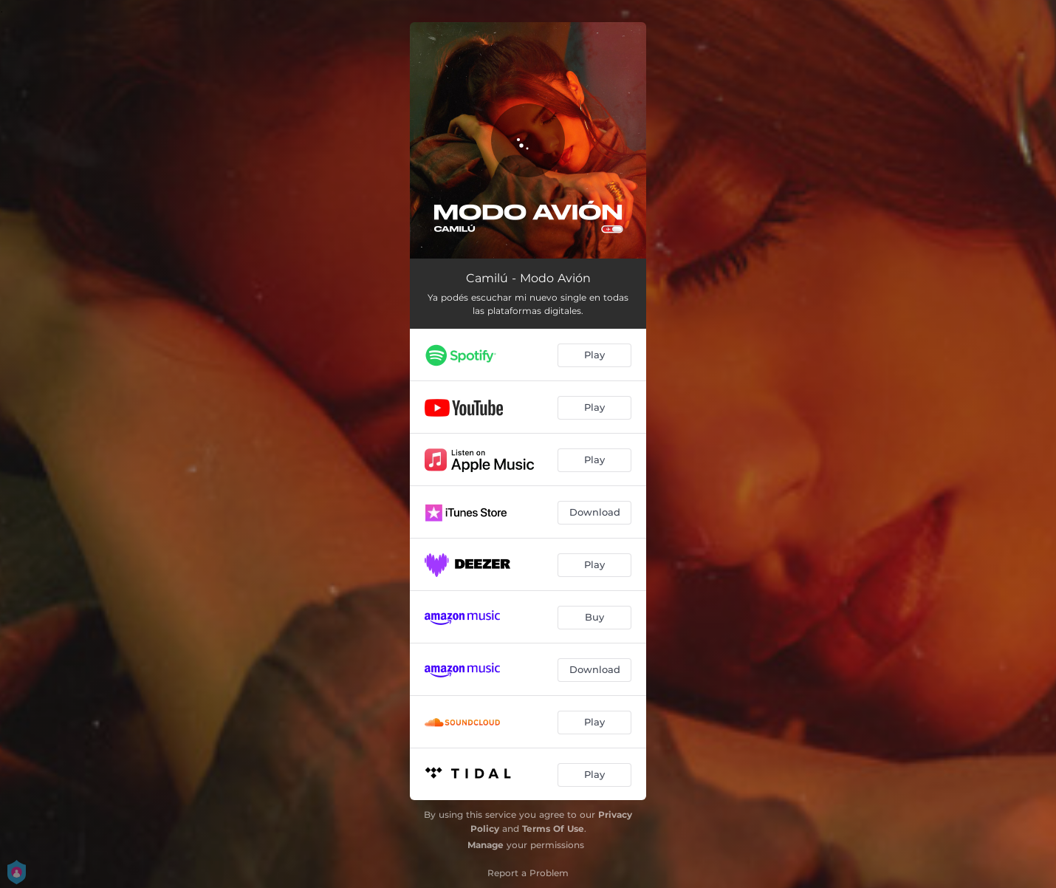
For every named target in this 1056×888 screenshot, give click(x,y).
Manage (485, 844)
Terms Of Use (553, 828)
